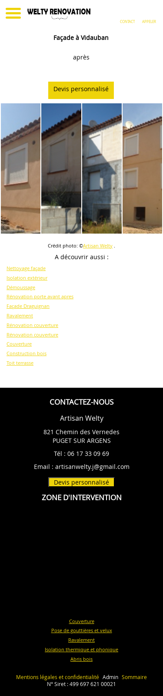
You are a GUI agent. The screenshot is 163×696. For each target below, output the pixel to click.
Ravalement (20, 315)
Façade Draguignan (28, 306)
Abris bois (81, 659)
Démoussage (21, 287)
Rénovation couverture (32, 325)
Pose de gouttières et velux (81, 630)
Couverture (19, 343)
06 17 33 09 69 (88, 453)
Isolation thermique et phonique (81, 649)
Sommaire (134, 676)
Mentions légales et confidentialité (57, 676)
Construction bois (27, 353)
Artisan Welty (98, 245)
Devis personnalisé (85, 89)
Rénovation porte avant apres (40, 296)
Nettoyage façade (26, 268)
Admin (110, 676)
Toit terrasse (20, 363)
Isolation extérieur (27, 277)
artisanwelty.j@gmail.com (92, 466)
